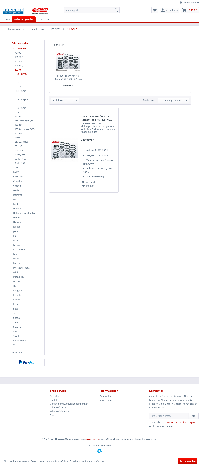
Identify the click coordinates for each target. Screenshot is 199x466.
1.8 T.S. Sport (22, 99)
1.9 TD (19, 82)
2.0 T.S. (19, 95)
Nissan (16, 281)
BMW (16, 172)
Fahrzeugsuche (20, 43)
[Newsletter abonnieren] (194, 416)
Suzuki (16, 331)
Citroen (17, 185)
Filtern (58, 100)
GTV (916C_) (20, 150)
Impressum (106, 399)
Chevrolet (18, 176)
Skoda (16, 317)
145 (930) (19, 57)
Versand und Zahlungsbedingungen (69, 403)
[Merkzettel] (154, 10)
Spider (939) (20, 163)
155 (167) (19, 69)
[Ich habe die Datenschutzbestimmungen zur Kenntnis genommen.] (150, 422)
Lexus (16, 254)
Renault (17, 304)
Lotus (16, 258)
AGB (52, 414)
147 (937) (19, 65)
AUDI (15, 167)
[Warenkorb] (190, 10)
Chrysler (17, 181)
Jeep (15, 231)
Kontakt (54, 399)
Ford (15, 203)
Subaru (17, 326)
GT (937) (18, 146)
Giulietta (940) (21, 142)
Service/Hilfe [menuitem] (188, 2)
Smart (16, 322)
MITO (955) (20, 154)
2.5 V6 (19, 86)
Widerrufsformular (60, 411)
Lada (15, 240)
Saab (15, 308)
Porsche (17, 295)
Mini (15, 272)
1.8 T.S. (19, 103)
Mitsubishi (18, 276)
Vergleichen (90, 181)
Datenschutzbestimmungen (180, 422)
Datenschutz (106, 396)
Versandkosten (92, 439)
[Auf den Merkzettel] (88, 186)
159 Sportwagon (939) (25, 129)
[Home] (6, 19)
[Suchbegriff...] (92, 10)
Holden (17, 208)
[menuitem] (92, 10)
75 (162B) (19, 53)
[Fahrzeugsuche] (24, 19)
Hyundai (17, 222)
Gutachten (17, 352)
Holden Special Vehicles (25, 213)
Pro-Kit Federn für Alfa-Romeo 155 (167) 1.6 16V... (68, 77)
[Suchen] (116, 10)
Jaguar (16, 226)
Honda (16, 217)
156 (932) (19, 116)
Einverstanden (188, 460)
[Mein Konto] (169, 10)
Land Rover (19, 249)
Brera (17, 137)
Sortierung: (149, 99)
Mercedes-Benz (21, 267)
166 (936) (19, 133)
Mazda (16, 263)
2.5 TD (19, 78)
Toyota (16, 336)
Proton (16, 299)
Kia (15, 235)
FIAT (15, 199)
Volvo (16, 345)
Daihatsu (18, 194)
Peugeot (17, 290)
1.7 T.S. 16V (21, 108)
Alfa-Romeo (19, 48)
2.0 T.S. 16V (21, 91)
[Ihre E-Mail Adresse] (169, 416)
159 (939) (19, 125)
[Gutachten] (44, 19)
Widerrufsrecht (58, 407)
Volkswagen (19, 340)
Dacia (16, 190)
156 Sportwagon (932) (25, 120)
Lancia (16, 244)
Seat (15, 313)
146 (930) (19, 61)
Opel (15, 285)
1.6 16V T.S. (21, 74)
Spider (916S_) (21, 159)
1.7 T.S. (19, 112)
